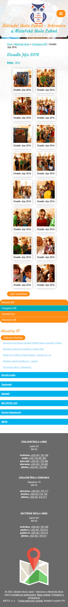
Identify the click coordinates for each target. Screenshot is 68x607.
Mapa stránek (43, 594)
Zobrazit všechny (12, 337)
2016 (17, 62)
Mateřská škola (21, 44)
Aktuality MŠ (7, 302)
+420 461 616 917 (38, 497)
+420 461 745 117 (39, 491)
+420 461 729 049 (38, 467)
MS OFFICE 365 (9, 403)
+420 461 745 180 (39, 526)
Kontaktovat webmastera (23, 594)
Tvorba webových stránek (30, 600)
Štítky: (10, 62)
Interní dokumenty (11, 412)
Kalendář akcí (8, 314)
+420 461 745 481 (39, 464)
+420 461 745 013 (39, 532)
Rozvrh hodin (8, 375)
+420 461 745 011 (38, 535)
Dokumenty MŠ (8, 319)
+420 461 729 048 (39, 461)
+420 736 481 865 (37, 458)
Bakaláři (5, 393)
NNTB (4, 421)
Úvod (9, 44)
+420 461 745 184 (39, 455)
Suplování (6, 384)
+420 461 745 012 (39, 529)
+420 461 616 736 (38, 494)
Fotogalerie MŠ (39, 44)
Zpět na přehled (18, 294)
